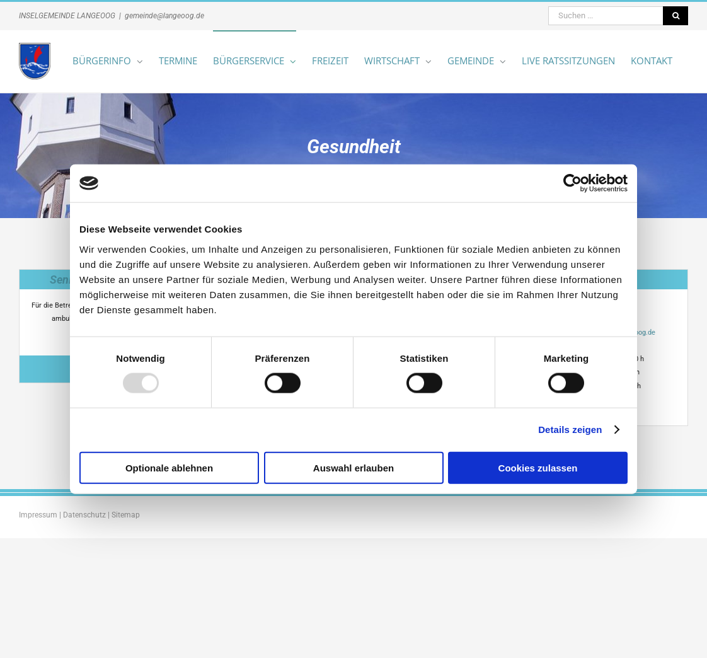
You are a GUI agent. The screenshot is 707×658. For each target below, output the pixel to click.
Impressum (38, 515)
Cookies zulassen (538, 467)
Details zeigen (570, 429)
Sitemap (126, 515)
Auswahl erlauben (353, 467)
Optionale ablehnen (169, 467)
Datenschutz (84, 515)
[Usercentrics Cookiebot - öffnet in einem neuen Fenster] (572, 183)
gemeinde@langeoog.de (164, 15)
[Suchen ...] (605, 15)
